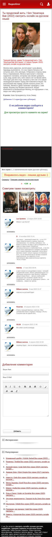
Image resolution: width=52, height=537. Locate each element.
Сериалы (5, 180)
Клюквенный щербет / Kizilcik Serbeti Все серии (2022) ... (28, 463)
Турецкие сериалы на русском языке (24, 180)
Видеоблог (14, 4)
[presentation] (24, 427)
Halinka (19, 268)
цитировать (11, 231)
